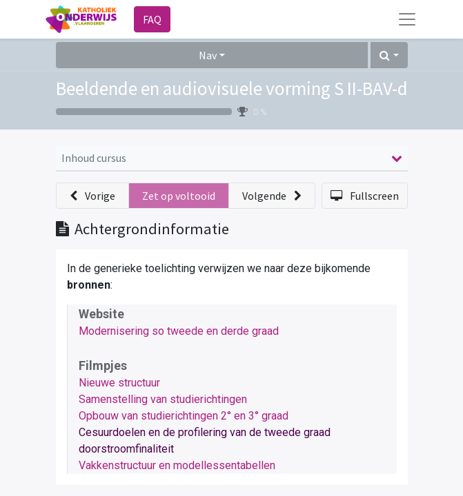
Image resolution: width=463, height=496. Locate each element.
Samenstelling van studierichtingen (163, 399)
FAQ (152, 19)
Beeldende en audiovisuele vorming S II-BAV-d (232, 88)
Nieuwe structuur (119, 382)
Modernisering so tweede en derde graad (179, 331)
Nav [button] (208, 55)
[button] (389, 55)
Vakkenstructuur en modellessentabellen (177, 465)
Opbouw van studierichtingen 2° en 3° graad (183, 415)
